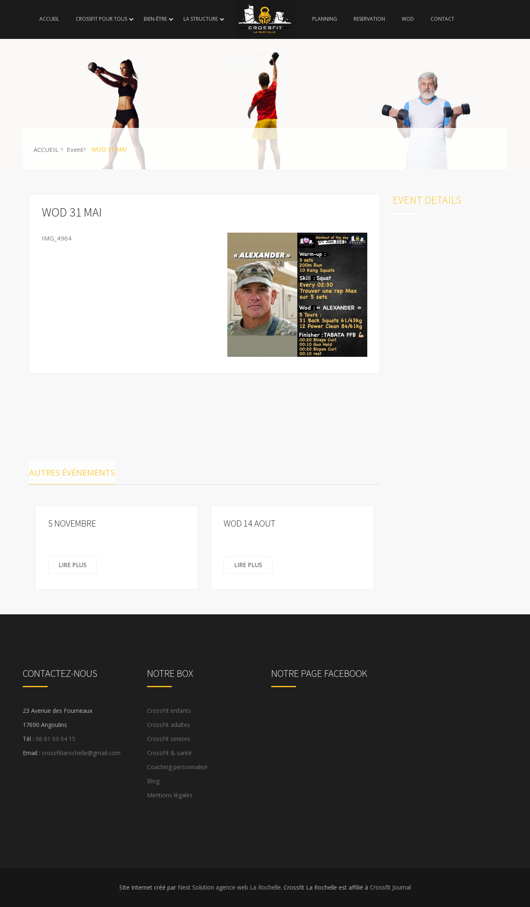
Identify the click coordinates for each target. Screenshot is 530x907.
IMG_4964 (57, 238)
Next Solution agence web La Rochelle (229, 887)
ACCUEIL (49, 18)
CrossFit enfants (169, 711)
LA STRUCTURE (200, 18)
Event (75, 149)
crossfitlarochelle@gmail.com (81, 753)
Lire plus (72, 565)
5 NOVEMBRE (72, 523)
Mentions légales (170, 795)
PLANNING (324, 18)
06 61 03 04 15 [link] (55, 739)
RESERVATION (369, 18)
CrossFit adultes (168, 725)
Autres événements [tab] (72, 472)
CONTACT (442, 18)
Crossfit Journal (390, 887)
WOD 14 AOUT (249, 523)
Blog (153, 781)
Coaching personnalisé (177, 767)
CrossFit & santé (169, 753)
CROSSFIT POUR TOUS (101, 18)
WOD (408, 18)
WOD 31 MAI (72, 212)
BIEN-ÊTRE (155, 18)
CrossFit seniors (168, 739)
